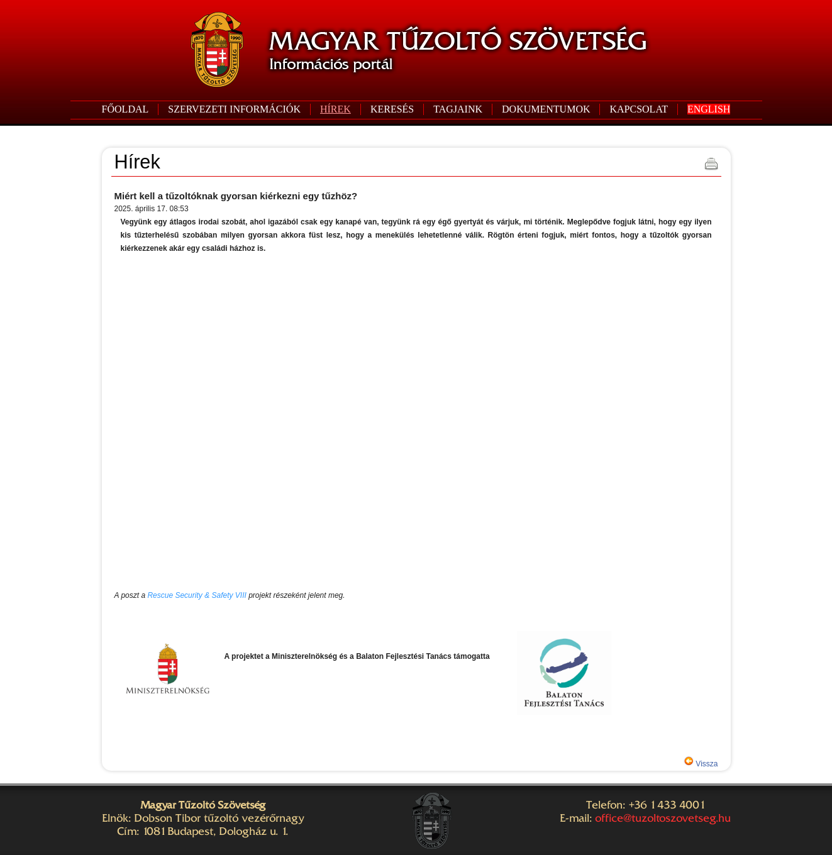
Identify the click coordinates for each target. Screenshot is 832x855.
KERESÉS (392, 109)
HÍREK (335, 109)
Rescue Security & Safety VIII (196, 595)
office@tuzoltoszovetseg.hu (663, 818)
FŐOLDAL (125, 109)
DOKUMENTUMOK (546, 109)
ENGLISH (708, 109)
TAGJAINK (457, 109)
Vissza (706, 763)
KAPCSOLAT (638, 109)
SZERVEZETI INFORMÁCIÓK (234, 109)
